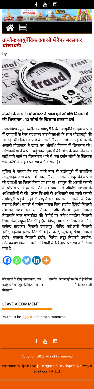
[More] (46, 260)
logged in (29, 316)
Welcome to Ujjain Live (19, 365)
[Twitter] (26, 260)
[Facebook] (7, 260)
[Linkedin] (36, 260)
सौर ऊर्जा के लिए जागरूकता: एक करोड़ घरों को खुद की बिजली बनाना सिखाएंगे (22, 284)
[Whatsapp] (17, 260)
